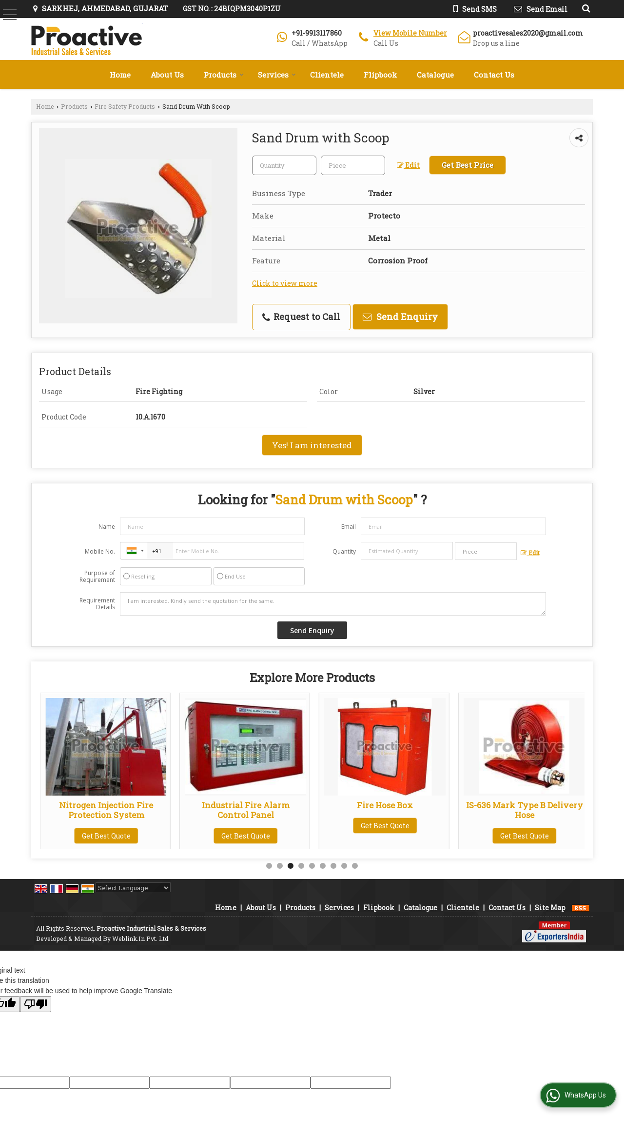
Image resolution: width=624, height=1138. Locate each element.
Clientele (327, 75)
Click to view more (284, 283)
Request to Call (301, 316)
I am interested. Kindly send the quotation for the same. (333, 604)
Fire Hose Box (524, 805)
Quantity (344, 551)
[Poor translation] (35, 1004)
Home (120, 75)
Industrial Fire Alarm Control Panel (385, 809)
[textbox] (353, 165)
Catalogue (435, 75)
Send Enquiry (400, 316)
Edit (408, 165)
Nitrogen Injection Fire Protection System (245, 809)
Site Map (550, 907)
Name (106, 526)
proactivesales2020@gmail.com (528, 33)
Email (348, 526)
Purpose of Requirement (97, 576)
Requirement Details (97, 604)
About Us (167, 75)
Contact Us (494, 75)
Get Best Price (467, 165)
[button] (410, 33)
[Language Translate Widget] (133, 887)
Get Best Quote (106, 835)
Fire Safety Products (125, 106)
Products (224, 75)
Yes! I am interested (312, 445)
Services (277, 75)
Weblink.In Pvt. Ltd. (141, 938)
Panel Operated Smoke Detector (106, 809)
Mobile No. (100, 551)
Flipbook (380, 75)
